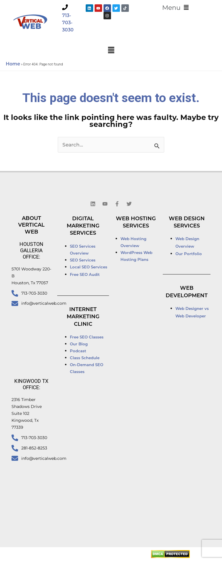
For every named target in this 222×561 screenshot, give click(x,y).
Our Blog (79, 344)
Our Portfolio (188, 254)
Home (13, 64)
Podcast (78, 351)
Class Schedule (84, 358)
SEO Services (83, 260)
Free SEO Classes (87, 337)
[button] (175, 7)
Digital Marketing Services (83, 226)
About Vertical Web (31, 225)
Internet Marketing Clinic (83, 317)
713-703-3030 (68, 23)
